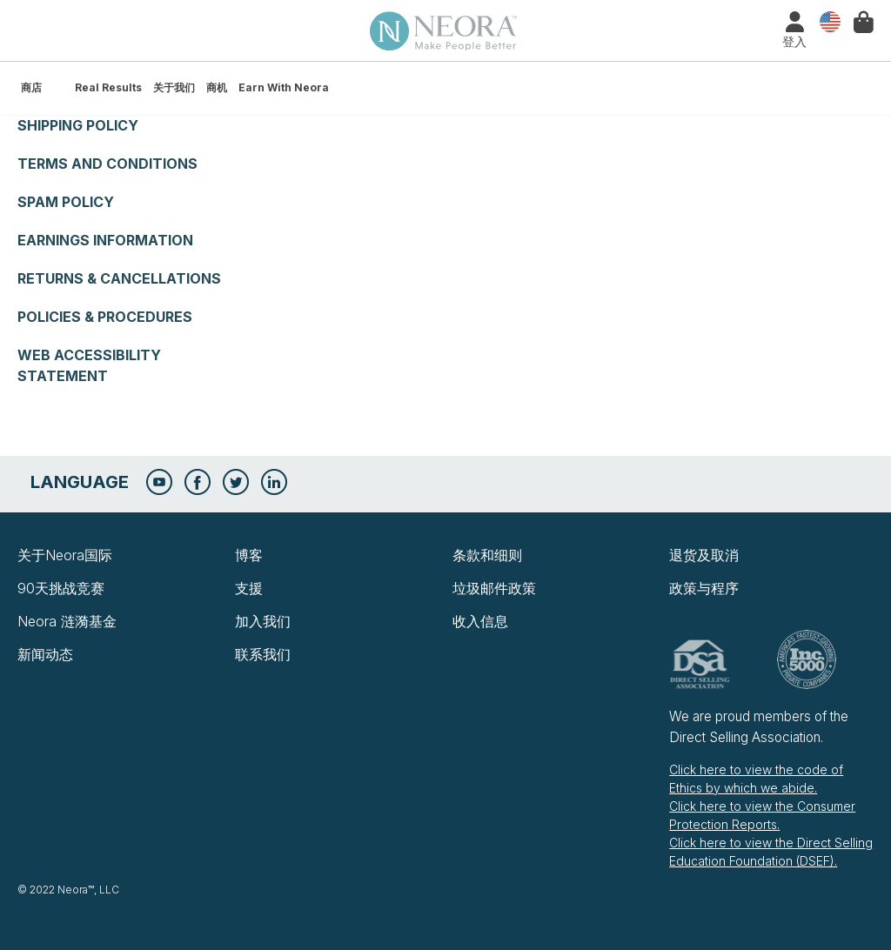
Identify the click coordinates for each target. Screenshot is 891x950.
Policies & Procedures (104, 316)
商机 (216, 87)
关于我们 (174, 87)
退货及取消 (704, 555)
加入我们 (263, 621)
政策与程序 (704, 588)
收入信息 (480, 621)
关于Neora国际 (64, 555)
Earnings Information (105, 240)
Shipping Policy (77, 125)
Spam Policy (65, 202)
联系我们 (263, 654)
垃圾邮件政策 (494, 588)
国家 (826, 22)
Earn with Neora (283, 87)
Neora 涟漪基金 (67, 621)
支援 (249, 588)
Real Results (108, 87)
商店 (31, 87)
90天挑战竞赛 (60, 588)
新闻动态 (45, 654)
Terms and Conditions (107, 163)
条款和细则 (487, 555)
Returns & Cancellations (119, 278)
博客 (249, 555)
